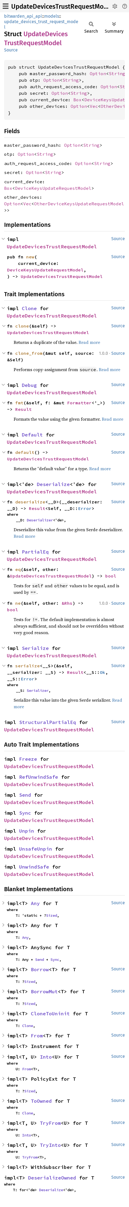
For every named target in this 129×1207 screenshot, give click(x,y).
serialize (27, 665)
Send (25, 795)
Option (98, 73)
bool (110, 576)
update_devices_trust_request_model (41, 24)
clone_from (29, 353)
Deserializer (40, 520)
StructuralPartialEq (47, 722)
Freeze (28, 759)
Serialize (35, 648)
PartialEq (35, 552)
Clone (29, 308)
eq (18, 569)
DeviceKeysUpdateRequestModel (53, 188)
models (51, 16)
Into (46, 1057)
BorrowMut (44, 991)
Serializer (38, 690)
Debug (29, 385)
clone (22, 326)
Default (32, 435)
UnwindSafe (34, 867)
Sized (51, 915)
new (30, 256)
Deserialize (53, 484)
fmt (19, 402)
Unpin (26, 831)
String (117, 73)
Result (23, 409)
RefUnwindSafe (38, 777)
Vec (94, 106)
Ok (102, 672)
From (37, 1035)
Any (35, 903)
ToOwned (41, 1101)
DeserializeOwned (52, 1178)
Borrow (40, 969)
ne (18, 603)
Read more (89, 342)
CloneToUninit (50, 1013)
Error (85, 508)
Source (11, 50)
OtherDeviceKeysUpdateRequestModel (79, 203)
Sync (25, 813)
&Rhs (67, 603)
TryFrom (50, 1123)
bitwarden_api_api (23, 16)
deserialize (30, 502)
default (24, 452)
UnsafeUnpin (35, 849)
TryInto (50, 1145)
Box (77, 99)
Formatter (79, 402)
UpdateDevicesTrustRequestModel (62, 6)
